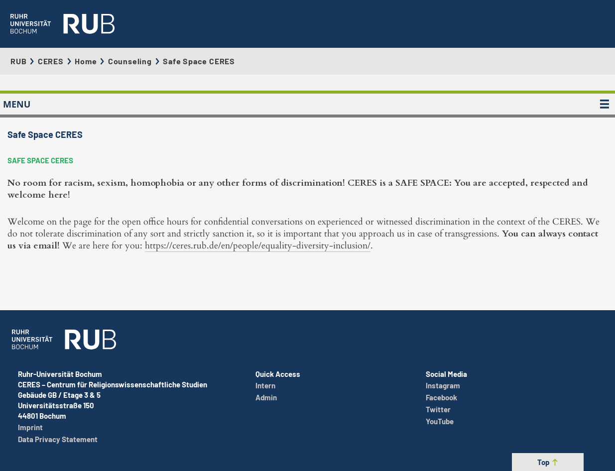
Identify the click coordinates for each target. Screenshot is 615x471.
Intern (265, 385)
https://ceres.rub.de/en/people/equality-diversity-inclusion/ (257, 245)
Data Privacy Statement (58, 439)
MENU (16, 104)
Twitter (438, 409)
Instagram (443, 385)
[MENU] (604, 104)
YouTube (440, 421)
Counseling (130, 61)
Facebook (441, 397)
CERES (51, 61)
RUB (18, 61)
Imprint (30, 427)
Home (86, 61)
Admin (266, 397)
